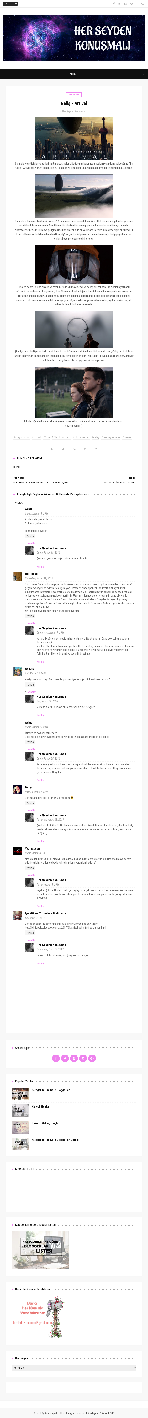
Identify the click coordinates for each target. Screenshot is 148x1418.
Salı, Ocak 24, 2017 (35, 917)
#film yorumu (81, 437)
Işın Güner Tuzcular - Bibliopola (45, 913)
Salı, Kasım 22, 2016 (35, 673)
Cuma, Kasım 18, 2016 (37, 513)
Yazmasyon (32, 848)
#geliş (95, 437)
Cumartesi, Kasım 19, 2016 (39, 578)
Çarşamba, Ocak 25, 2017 (50, 949)
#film (46, 437)
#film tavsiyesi (61, 437)
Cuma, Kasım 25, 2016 (37, 726)
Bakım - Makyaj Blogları (46, 1123)
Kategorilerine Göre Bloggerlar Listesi (55, 1140)
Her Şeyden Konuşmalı (51, 548)
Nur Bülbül (31, 574)
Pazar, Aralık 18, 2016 (48, 884)
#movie (127, 437)
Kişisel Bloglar (40, 1106)
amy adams (73, 94)
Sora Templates (52, 1413)
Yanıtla (30, 536)
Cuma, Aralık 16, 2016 (36, 852)
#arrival (36, 437)
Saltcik (29, 669)
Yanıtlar (32, 543)
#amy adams (21, 437)
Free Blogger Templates (72, 1413)
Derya (29, 787)
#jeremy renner (110, 437)
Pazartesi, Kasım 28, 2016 (50, 819)
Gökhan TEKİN (107, 1413)
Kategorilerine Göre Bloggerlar (51, 1090)
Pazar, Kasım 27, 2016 (36, 792)
